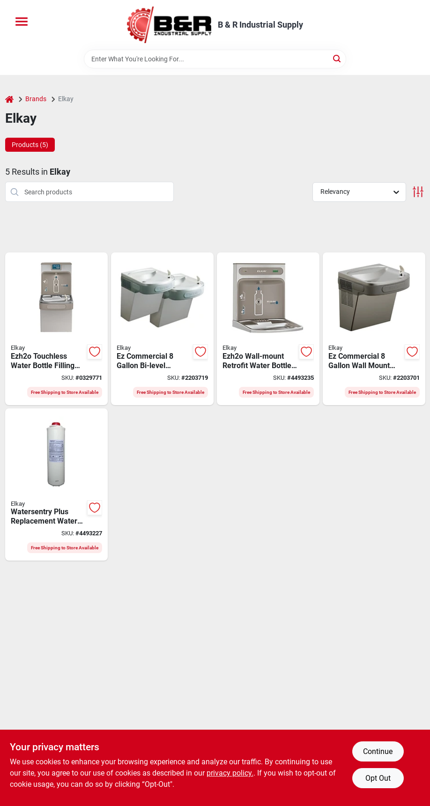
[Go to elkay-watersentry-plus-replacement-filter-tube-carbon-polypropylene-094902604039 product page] (56, 484)
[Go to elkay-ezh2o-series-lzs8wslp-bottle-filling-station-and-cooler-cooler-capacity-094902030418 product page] (56, 328)
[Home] (9, 99)
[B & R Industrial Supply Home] (169, 25)
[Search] (337, 58)
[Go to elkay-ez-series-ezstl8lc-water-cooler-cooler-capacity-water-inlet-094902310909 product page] (162, 328)
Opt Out (378, 778)
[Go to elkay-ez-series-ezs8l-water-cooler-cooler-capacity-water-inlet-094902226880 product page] (374, 328)
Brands (35, 99)
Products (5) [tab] (30, 144)
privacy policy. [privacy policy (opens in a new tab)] (230, 773)
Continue (378, 751)
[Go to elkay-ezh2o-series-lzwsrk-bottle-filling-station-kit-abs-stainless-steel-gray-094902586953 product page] (268, 328)
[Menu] (21, 21)
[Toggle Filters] (418, 191)
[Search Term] (215, 59)
